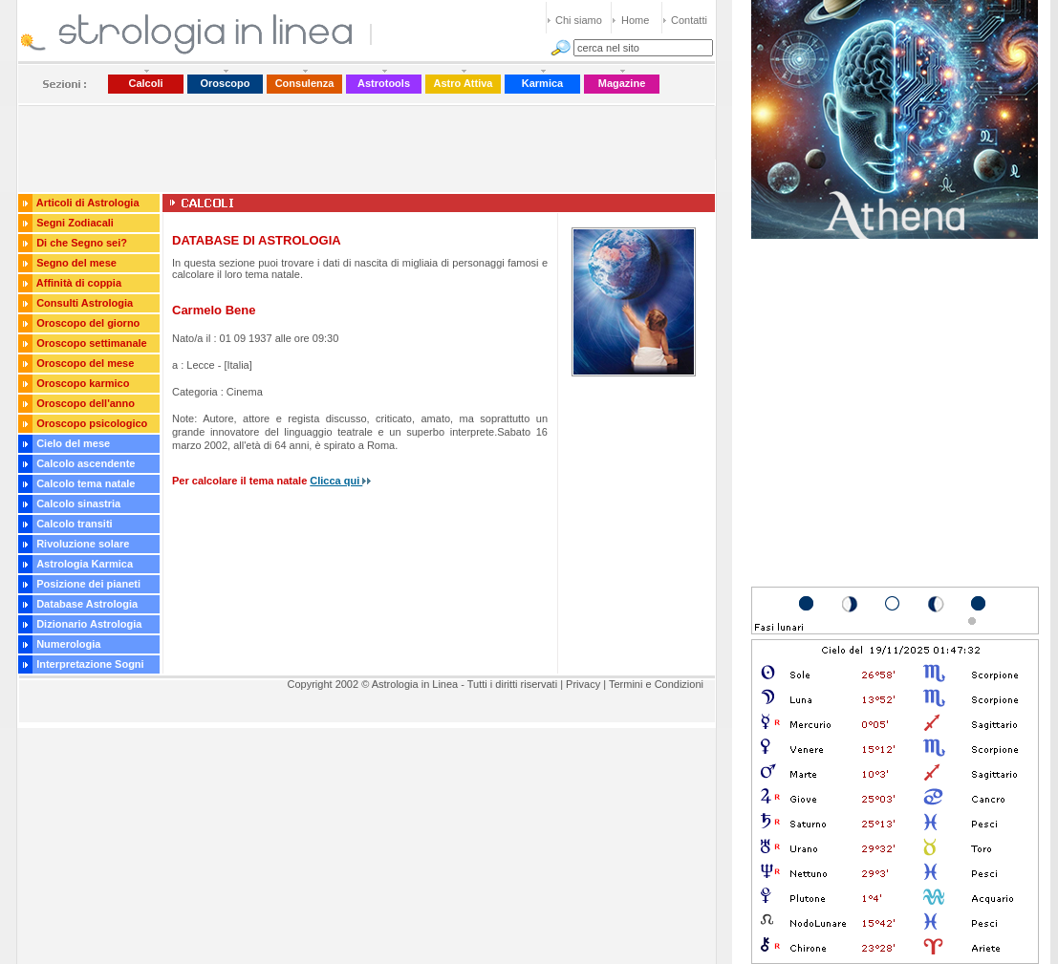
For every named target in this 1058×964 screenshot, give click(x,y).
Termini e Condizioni (656, 684)
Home (635, 20)
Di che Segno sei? (81, 242)
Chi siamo (578, 20)
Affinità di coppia (78, 283)
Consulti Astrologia (84, 303)
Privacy (583, 684)
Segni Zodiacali (75, 222)
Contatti (689, 20)
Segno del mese (76, 262)
